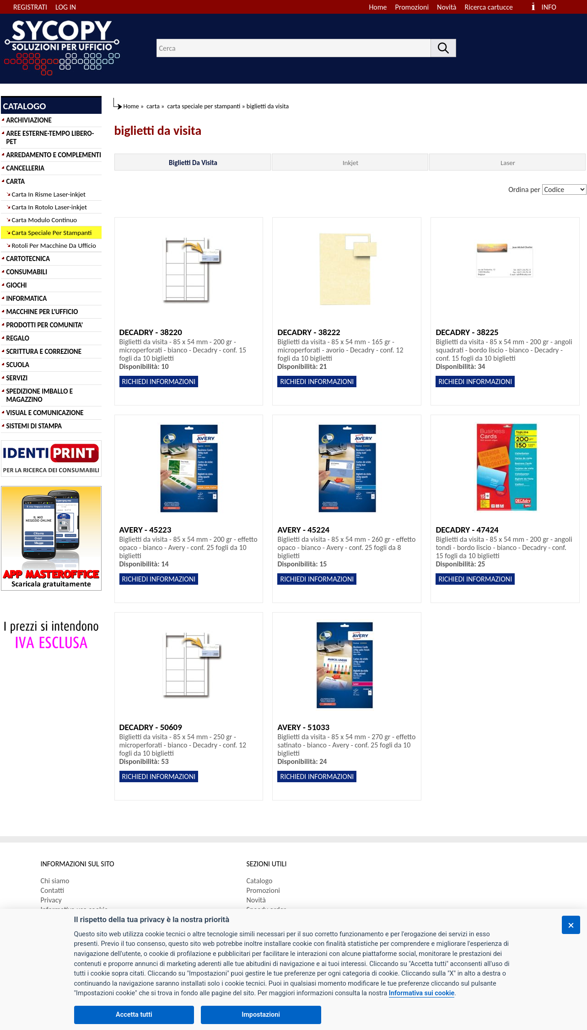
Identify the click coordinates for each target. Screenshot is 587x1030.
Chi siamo (55, 880)
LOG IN (65, 7)
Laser (508, 163)
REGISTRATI (30, 7)
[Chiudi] (571, 925)
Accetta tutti (134, 1015)
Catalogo (260, 880)
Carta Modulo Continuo (44, 220)
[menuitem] (493, 7)
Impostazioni (261, 1015)
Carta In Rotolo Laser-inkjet (49, 207)
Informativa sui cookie (421, 993)
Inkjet (350, 163)
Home (378, 7)
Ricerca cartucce (489, 7)
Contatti (53, 890)
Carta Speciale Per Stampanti (52, 233)
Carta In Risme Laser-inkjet (49, 194)
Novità (446, 7)
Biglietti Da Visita (193, 163)
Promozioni (412, 7)
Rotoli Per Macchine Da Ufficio (54, 245)
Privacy (51, 900)
